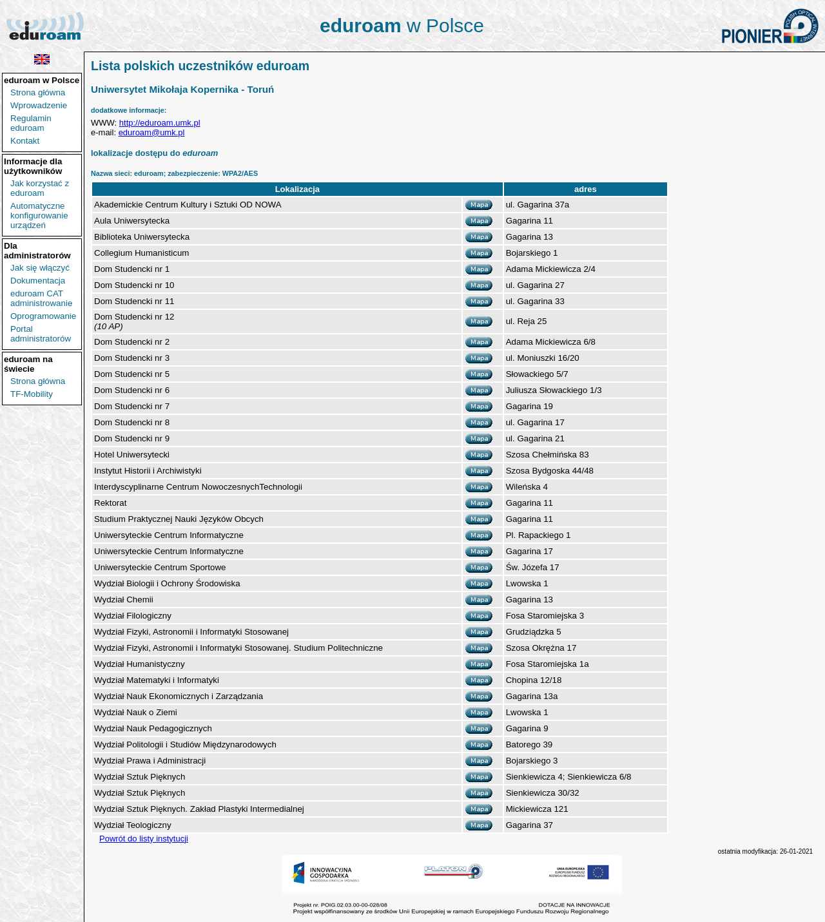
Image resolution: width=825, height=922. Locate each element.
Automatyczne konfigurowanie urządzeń (39, 215)
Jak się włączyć (40, 268)
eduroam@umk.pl (152, 132)
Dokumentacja (37, 280)
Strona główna (37, 92)
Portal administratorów (40, 333)
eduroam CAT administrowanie (41, 298)
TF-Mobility (31, 394)
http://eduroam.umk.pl (159, 123)
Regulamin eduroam (31, 123)
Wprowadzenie (38, 105)
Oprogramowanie (43, 316)
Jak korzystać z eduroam (39, 188)
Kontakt (24, 141)
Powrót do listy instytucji (143, 838)
